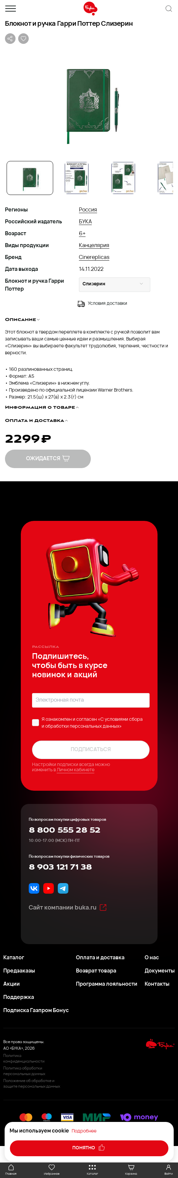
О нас (152, 958)
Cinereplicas (94, 257)
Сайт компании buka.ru (68, 907)
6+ (82, 234)
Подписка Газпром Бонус (36, 1010)
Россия (88, 210)
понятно (89, 1148)
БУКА (85, 222)
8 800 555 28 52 (64, 830)
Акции (11, 984)
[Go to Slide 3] (123, 178)
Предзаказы (19, 971)
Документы (160, 971)
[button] (89, 101)
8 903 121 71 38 (60, 867)
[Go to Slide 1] (30, 178)
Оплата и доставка (100, 958)
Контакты (157, 984)
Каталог (13, 958)
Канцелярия (94, 245)
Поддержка (18, 997)
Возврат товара (96, 971)
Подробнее (84, 1131)
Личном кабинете (75, 770)
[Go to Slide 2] (76, 178)
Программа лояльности (106, 984)
